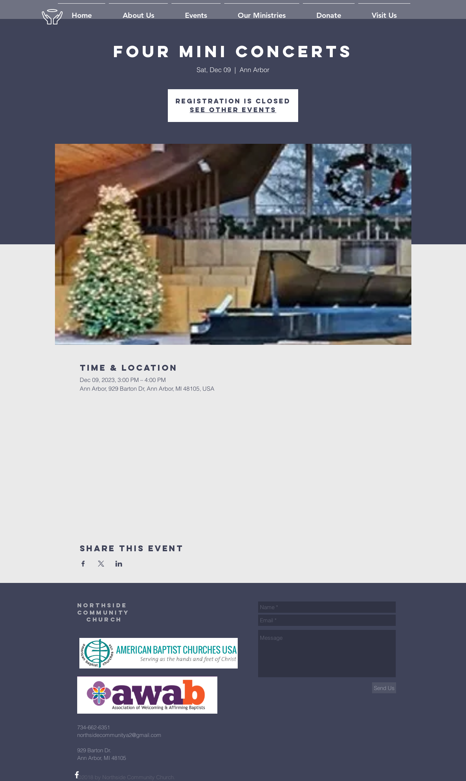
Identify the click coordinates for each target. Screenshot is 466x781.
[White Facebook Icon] (77, 775)
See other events (233, 110)
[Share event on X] (101, 564)
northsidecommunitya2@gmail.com (119, 734)
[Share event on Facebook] (83, 564)
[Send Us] (384, 687)
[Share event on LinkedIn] (118, 564)
